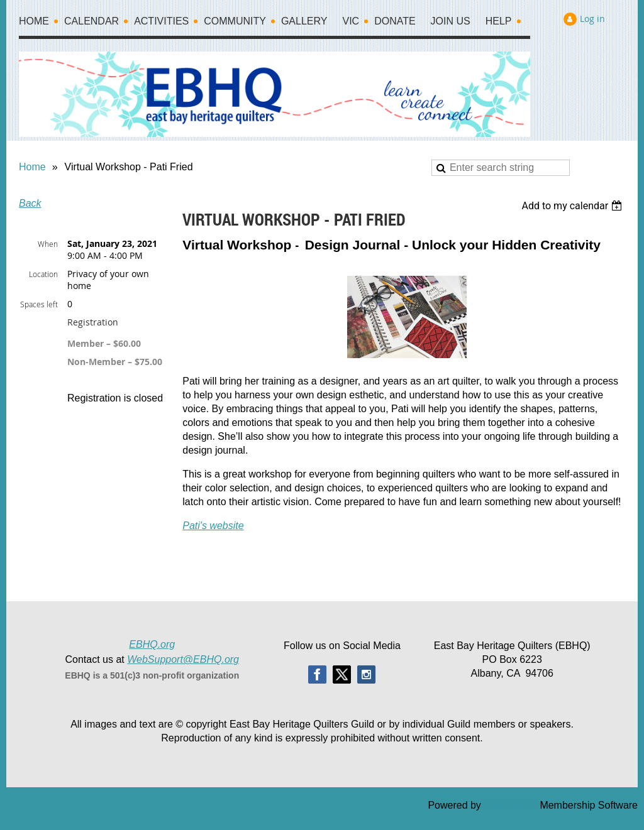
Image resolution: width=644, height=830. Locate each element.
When (48, 244)
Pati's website (212, 525)
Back (30, 203)
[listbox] (573, 206)
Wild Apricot (510, 805)
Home (32, 166)
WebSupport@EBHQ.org (183, 659)
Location (43, 274)
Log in (592, 19)
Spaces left (39, 304)
